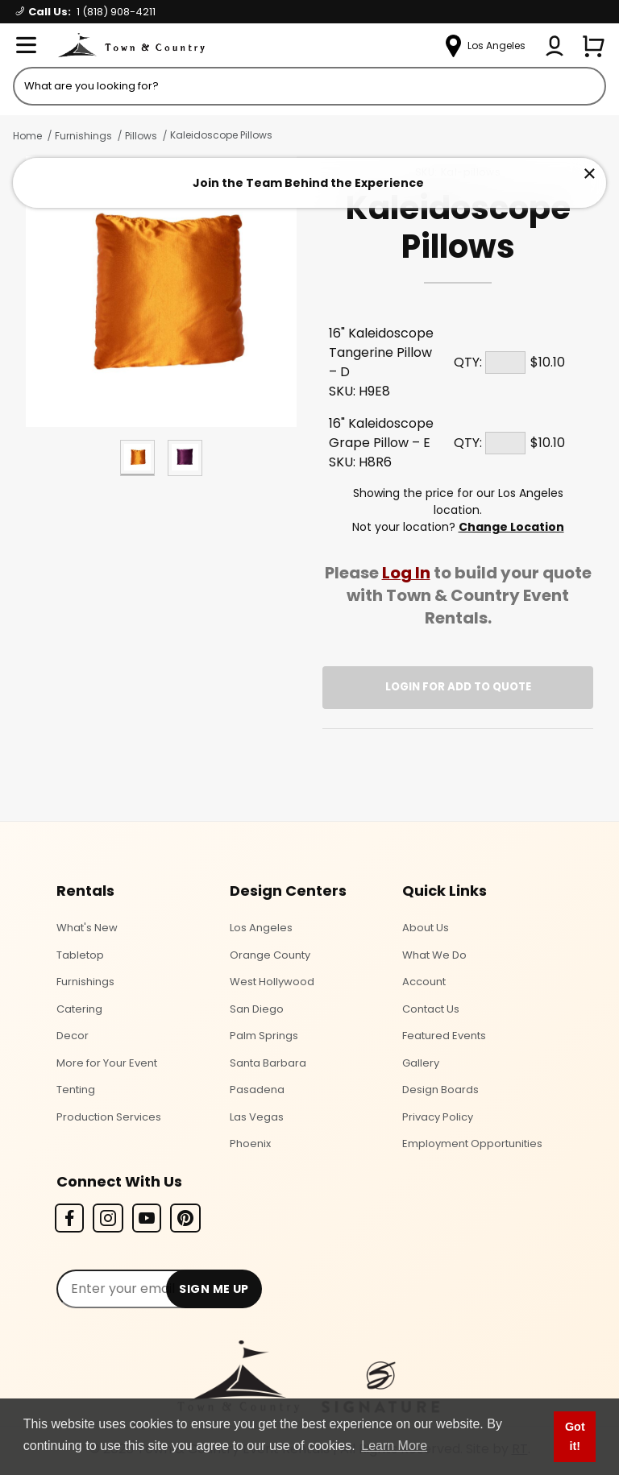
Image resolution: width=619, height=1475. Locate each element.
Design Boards (440, 1089)
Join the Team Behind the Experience (308, 183)
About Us (425, 927)
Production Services (108, 1117)
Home (27, 136)
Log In (406, 572)
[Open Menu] (26, 46)
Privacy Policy (437, 1117)
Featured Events (444, 1035)
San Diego (257, 1009)
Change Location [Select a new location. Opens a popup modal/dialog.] (511, 527)
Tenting (75, 1089)
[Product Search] (309, 86)
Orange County (270, 955)
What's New (87, 927)
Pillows (141, 136)
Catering (79, 1009)
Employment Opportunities (472, 1143)
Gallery (420, 1063)
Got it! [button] (575, 1436)
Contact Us (430, 1009)
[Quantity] (505, 362)
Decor (72, 1035)
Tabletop (80, 955)
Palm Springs (264, 1035)
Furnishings (83, 136)
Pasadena (257, 1089)
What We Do (434, 955)
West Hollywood (272, 981)
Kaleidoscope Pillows (221, 135)
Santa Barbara (268, 1063)
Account (424, 981)
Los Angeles (261, 927)
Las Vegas (257, 1117)
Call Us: (86, 11)
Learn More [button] (394, 1445)
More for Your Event (106, 1063)
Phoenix (250, 1143)
